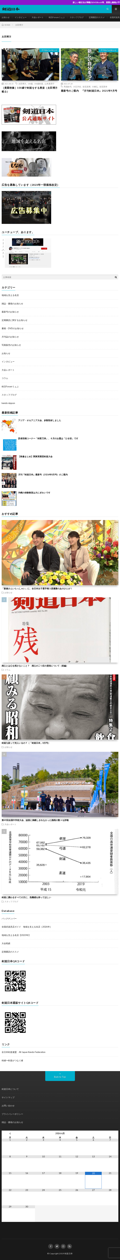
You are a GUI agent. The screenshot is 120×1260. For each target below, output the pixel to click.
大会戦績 (6, 943)
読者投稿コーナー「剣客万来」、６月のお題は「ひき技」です (48, 438)
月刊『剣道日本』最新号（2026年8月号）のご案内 (43, 474)
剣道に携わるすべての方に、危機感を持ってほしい (26, 897)
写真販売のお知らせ (11, 345)
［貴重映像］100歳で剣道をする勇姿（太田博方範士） (30, 89)
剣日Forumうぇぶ (57, 17)
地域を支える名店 (10, 295)
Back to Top (60, 1077)
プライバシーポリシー (12, 1114)
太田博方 (22, 84)
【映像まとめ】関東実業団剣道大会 (35, 456)
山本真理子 (49, 84)
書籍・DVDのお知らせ (13, 328)
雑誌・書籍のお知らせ (12, 303)
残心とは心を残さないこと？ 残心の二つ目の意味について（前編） (35, 665)
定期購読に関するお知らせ (14, 320)
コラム (5, 378)
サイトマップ (8, 1097)
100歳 (30, 84)
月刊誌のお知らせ (49, 50)
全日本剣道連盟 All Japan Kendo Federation (23, 1052)
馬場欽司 (68, 87)
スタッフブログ (77, 17)
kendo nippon (8, 403)
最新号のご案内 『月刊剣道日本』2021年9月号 (89, 90)
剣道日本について (10, 1089)
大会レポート (38, 17)
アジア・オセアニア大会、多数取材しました (39, 420)
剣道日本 (69, 1253)
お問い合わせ (8, 1105)
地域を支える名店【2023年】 (16, 935)
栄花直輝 (86, 87)
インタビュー (21, 17)
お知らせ (6, 17)
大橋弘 (95, 87)
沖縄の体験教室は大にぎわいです (34, 492)
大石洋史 (77, 87)
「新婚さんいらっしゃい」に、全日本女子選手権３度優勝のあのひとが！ (37, 588)
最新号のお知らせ (10, 311)
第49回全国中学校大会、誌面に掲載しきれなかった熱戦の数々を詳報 (35, 820)
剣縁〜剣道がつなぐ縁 (12, 1060)
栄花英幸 (103, 87)
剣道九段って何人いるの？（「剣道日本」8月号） (26, 743)
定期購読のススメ (97, 17)
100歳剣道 (38, 84)
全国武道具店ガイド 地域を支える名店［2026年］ (27, 926)
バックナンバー (9, 918)
